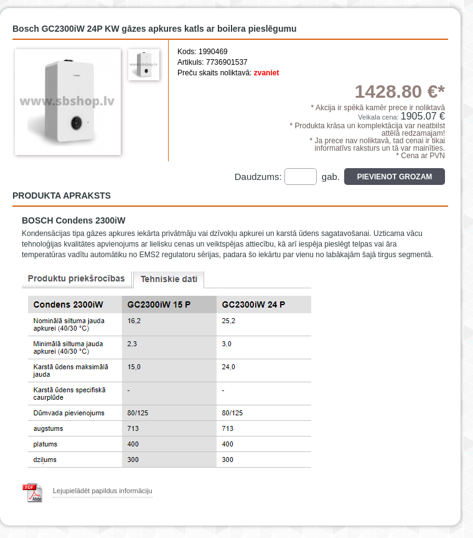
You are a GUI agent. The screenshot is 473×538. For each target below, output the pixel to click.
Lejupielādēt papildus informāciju (102, 490)
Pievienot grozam (395, 176)
